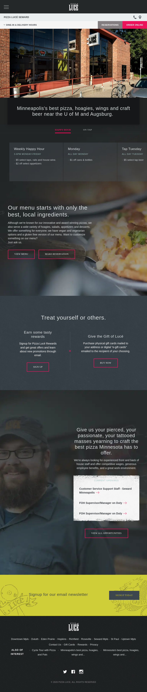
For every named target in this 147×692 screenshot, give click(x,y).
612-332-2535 (135, 17)
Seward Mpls (101, 639)
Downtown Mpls (20, 639)
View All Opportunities (106, 533)
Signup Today (124, 595)
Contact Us (55, 645)
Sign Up (38, 367)
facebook (73, 673)
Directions (140, 17)
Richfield (74, 639)
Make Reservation (58, 254)
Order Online (134, 25)
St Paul (115, 639)
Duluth (35, 639)
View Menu (21, 254)
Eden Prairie (48, 639)
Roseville (86, 639)
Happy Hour (63, 130)
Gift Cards (69, 645)
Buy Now (106, 363)
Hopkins (61, 639)
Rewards (82, 645)
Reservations (110, 25)
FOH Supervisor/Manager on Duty (100, 503)
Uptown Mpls (129, 639)
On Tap (87, 130)
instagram (81, 673)
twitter (65, 673)
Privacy (94, 645)
